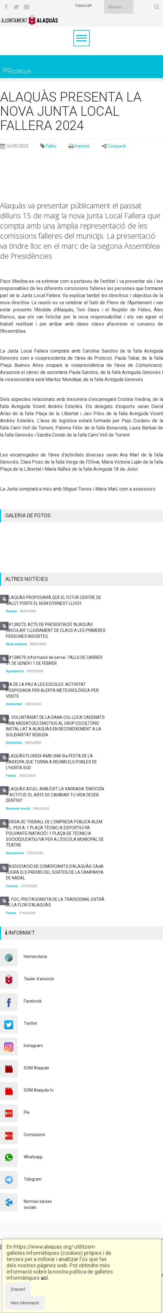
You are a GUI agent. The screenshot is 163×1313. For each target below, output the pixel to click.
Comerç (12, 886)
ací (44, 1278)
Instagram (33, 1045)
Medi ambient (16, 644)
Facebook (33, 1001)
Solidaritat (14, 704)
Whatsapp (33, 1157)
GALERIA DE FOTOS (28, 515)
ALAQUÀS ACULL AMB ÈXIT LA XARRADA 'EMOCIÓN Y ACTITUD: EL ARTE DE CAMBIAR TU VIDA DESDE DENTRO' (55, 794)
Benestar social (18, 808)
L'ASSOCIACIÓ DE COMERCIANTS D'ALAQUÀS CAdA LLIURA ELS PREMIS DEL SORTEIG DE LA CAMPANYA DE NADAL (55, 872)
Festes (11, 775)
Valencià (83, 5)
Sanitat (11, 611)
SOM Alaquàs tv (39, 1090)
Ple (27, 1112)
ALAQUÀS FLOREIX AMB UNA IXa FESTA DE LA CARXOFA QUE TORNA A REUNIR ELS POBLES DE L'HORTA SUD (51, 762)
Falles (51, 146)
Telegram (33, 1179)
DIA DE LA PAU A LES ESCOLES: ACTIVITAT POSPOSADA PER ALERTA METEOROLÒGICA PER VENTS (52, 690)
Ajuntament (15, 671)
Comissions (34, 1134)
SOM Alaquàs (36, 1067)
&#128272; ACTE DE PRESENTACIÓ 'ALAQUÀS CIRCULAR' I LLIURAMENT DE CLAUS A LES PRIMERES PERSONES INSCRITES (56, 630)
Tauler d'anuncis (39, 978)
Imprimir (82, 146)
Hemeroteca (35, 956)
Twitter (30, 1023)
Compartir (116, 146)
